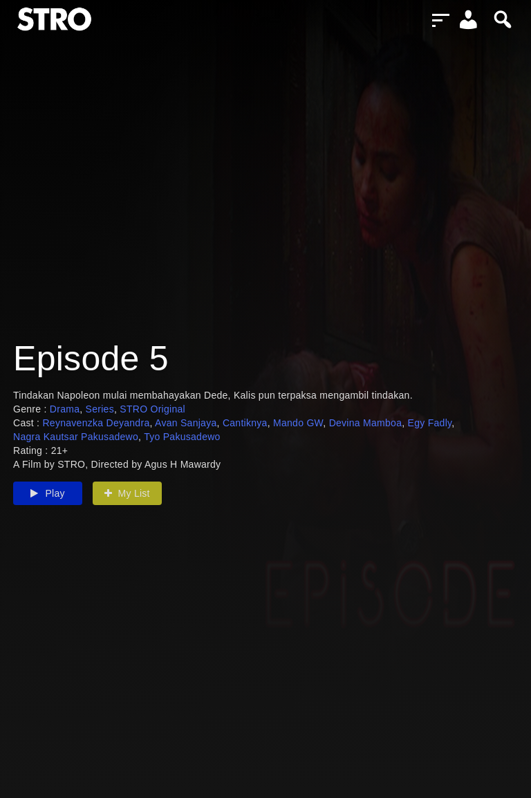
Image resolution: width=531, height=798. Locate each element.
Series (100, 409)
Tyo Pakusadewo (182, 436)
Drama (65, 409)
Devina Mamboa (365, 422)
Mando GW (298, 422)
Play (47, 493)
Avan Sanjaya (186, 422)
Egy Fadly (430, 422)
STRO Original (152, 409)
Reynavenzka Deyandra (95, 422)
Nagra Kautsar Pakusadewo (75, 436)
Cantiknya (245, 422)
